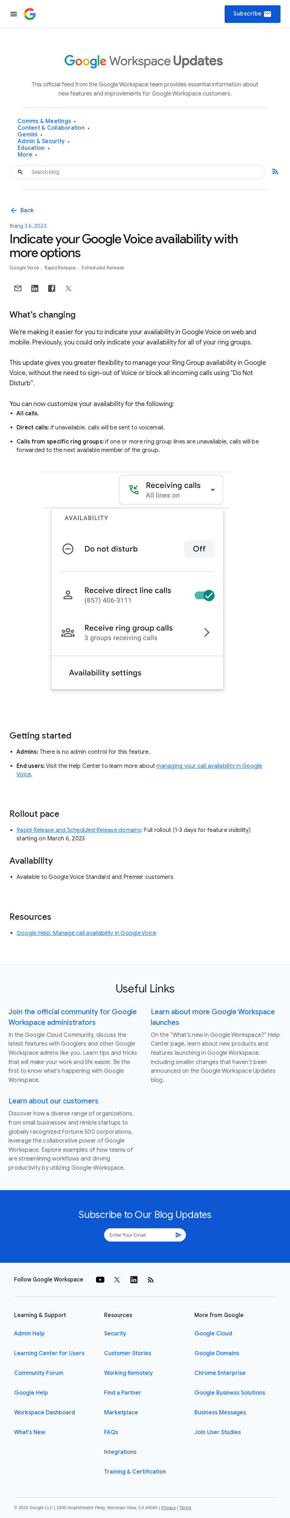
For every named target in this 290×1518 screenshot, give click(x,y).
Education (34, 148)
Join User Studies (217, 1432)
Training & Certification (135, 1471)
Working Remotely (128, 1373)
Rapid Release (61, 268)
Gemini (30, 134)
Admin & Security (44, 141)
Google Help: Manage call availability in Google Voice (86, 933)
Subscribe (252, 14)
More (28, 155)
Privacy (168, 1507)
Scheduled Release (102, 268)
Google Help (31, 1392)
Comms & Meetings (47, 121)
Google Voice (24, 268)
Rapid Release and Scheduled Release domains (79, 830)
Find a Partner (122, 1392)
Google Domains (216, 1353)
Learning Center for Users (49, 1353)
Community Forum (38, 1373)
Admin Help (29, 1333)
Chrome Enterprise (220, 1373)
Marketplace (121, 1412)
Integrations (120, 1452)
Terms (185, 1507)
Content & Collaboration (54, 128)
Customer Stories (127, 1353)
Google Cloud (213, 1333)
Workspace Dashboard (44, 1412)
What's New (29, 1432)
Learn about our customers (53, 1101)
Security (115, 1333)
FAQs (111, 1432)
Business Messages (220, 1412)
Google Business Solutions (229, 1392)
